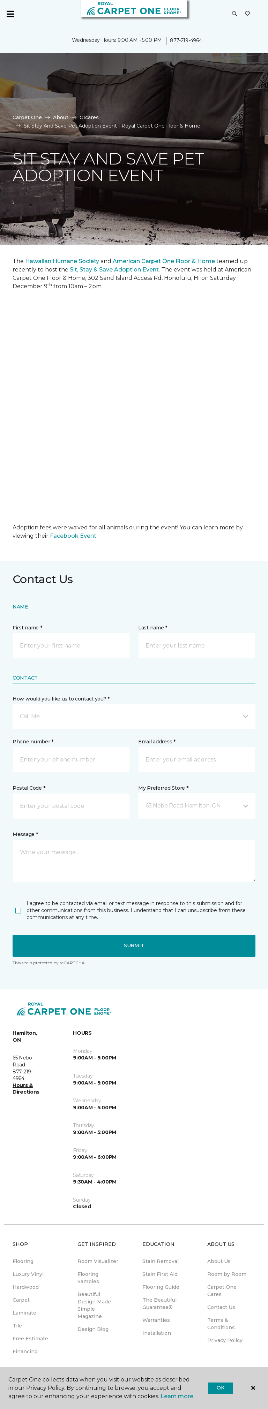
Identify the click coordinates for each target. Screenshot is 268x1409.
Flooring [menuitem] (23, 1261)
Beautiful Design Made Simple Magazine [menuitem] (94, 1305)
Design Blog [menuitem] (93, 1329)
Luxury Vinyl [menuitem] (28, 1274)
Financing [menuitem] (25, 1351)
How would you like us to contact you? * (61, 698)
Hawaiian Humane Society (62, 261)
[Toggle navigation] (10, 13)
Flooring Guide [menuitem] (160, 1287)
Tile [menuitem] (17, 1326)
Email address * (157, 741)
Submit (134, 945)
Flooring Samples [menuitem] (88, 1278)
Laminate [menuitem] (24, 1313)
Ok (220, 1388)
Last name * (152, 627)
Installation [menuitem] (156, 1333)
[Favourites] (247, 14)
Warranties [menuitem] (156, 1320)
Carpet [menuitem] (21, 1300)
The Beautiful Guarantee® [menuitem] (159, 1303)
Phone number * (33, 741)
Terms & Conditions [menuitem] (221, 1324)
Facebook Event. (73, 536)
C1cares (89, 117)
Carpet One (27, 117)
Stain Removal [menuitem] (160, 1261)
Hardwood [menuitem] (26, 1287)
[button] (234, 14)
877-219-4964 (186, 40)
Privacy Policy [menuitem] (225, 1340)
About (60, 117)
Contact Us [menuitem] (221, 1307)
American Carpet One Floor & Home (164, 261)
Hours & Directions (26, 1088)
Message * (25, 834)
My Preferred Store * (163, 788)
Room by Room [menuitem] (226, 1274)
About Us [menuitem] (219, 1261)
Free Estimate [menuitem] (30, 1338)
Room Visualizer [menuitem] (97, 1261)
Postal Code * (29, 788)
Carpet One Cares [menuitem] (222, 1290)
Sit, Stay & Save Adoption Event (114, 269)
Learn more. (177, 1396)
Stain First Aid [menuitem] (160, 1274)
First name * (27, 627)
